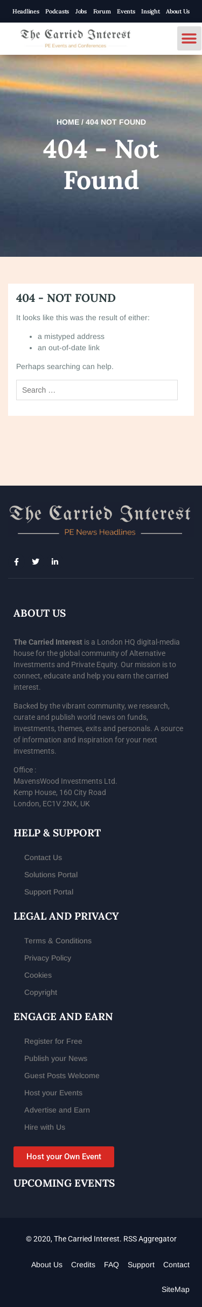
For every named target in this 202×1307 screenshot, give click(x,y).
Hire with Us (44, 1127)
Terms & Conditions (58, 940)
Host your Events (53, 1092)
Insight (150, 11)
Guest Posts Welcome (62, 1075)
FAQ (111, 1264)
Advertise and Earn (57, 1110)
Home (68, 122)
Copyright (40, 992)
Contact (176, 1264)
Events (126, 11)
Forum (102, 11)
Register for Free (53, 1041)
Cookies (38, 975)
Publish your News (55, 1058)
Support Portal (48, 891)
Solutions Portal (51, 874)
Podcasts (57, 11)
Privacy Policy (47, 958)
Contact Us (43, 857)
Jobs (81, 11)
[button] (189, 38)
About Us (178, 11)
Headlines (25, 11)
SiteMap (176, 1289)
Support (141, 1264)
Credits (83, 1264)
